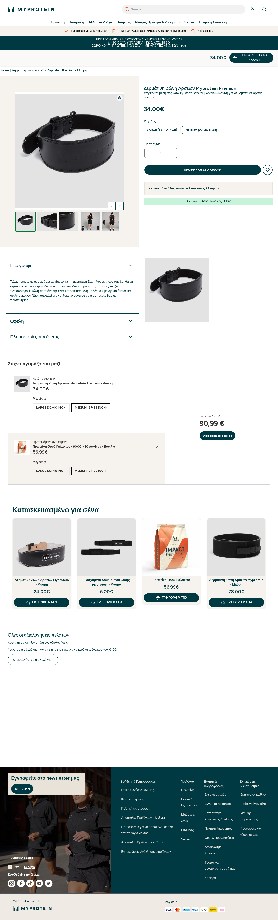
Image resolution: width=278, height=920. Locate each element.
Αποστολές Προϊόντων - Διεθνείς (143, 818)
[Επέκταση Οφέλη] (72, 305)
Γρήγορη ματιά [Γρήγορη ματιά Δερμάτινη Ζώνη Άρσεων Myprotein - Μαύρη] (42, 586)
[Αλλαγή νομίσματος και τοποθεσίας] (55, 867)
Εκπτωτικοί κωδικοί (253, 794)
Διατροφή (77, 22)
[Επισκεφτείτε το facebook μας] (21, 883)
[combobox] (183, 9)
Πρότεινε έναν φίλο (253, 804)
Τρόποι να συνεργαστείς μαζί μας (220, 865)
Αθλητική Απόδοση (212, 22)
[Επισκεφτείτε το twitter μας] (49, 883)
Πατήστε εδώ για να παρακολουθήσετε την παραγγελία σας (147, 830)
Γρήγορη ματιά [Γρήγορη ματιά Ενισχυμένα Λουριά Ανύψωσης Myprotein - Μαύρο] (106, 586)
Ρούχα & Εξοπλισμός (189, 802)
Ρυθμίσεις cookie (21, 858)
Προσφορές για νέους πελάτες (250, 832)
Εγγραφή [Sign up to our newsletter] (22, 789)
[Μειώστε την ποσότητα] (149, 136)
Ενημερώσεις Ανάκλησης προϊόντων (146, 851)
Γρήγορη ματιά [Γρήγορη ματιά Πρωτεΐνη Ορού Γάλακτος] (171, 581)
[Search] (127, 9)
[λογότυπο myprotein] (31, 9)
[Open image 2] (47, 205)
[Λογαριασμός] (253, 9)
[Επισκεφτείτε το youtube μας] (39, 883)
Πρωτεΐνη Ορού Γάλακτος (171, 564)
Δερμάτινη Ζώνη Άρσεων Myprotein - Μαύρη (42, 566)
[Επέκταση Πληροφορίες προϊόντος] (72, 320)
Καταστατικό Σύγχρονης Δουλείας (219, 816)
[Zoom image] (120, 82)
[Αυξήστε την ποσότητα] (173, 136)
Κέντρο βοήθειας (132, 799)
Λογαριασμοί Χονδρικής (213, 850)
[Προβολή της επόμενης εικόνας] (119, 190)
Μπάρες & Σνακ (188, 818)
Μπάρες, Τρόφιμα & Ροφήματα (157, 22)
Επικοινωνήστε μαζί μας (137, 790)
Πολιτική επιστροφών (135, 808)
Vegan (189, 22)
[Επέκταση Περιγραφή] (72, 249)
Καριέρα (210, 878)
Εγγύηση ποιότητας (218, 804)
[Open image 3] (69, 205)
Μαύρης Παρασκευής (249, 816)
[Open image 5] (112, 205)
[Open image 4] (90, 205)
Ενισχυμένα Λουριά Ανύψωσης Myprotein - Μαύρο (106, 566)
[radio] (162, 114)
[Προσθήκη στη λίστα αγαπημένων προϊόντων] (268, 154)
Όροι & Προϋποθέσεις (219, 838)
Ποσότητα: (152, 128)
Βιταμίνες (124, 22)
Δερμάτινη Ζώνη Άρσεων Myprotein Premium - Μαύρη (49, 54)
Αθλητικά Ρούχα (100, 22)
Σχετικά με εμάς (215, 794)
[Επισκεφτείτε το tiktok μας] (30, 883)
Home (5, 54)
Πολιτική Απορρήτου (218, 828)
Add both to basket (217, 419)
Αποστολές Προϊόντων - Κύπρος (143, 842)
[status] (161, 136)
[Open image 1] (25, 205)
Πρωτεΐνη (58, 22)
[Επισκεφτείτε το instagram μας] (11, 883)
